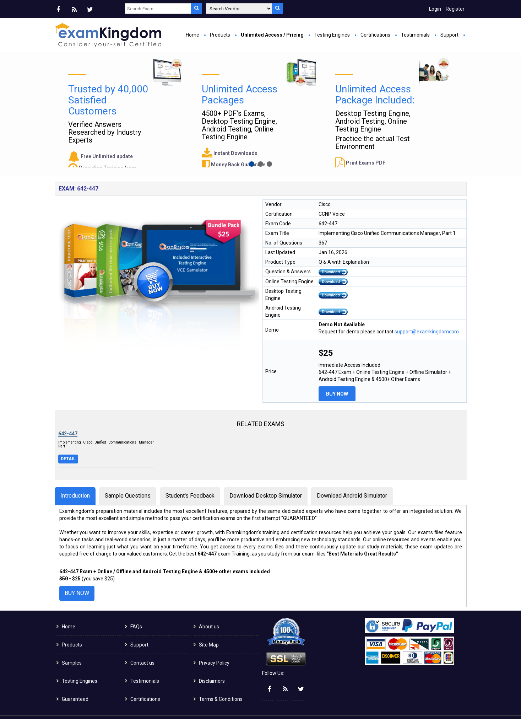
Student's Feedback (190, 481)
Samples (72, 648)
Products (220, 35)
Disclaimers (212, 666)
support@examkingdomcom (427, 317)
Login (435, 9)
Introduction (75, 481)
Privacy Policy (214, 648)
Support (449, 35)
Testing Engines (332, 35)
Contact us (142, 648)
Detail (68, 444)
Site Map (209, 630)
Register (455, 9)
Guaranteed (75, 684)
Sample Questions (128, 481)
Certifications (375, 35)
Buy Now (188, 133)
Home (192, 35)
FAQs (136, 612)
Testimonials (415, 35)
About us (209, 612)
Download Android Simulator (352, 481)
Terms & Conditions (221, 684)
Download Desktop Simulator (265, 481)
